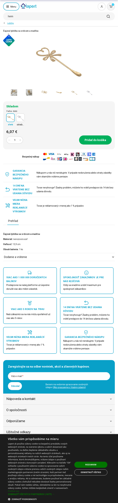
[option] (14, 92)
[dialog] (59, 468)
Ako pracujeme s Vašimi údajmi (69, 387)
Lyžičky (10, 23)
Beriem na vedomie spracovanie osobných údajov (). (67, 386)
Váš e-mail (17, 376)
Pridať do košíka (95, 140)
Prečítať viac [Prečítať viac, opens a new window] (13, 491)
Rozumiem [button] (90, 464)
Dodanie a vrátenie (59, 257)
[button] (40, 494)
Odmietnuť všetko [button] (91, 472)
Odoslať (15, 386)
